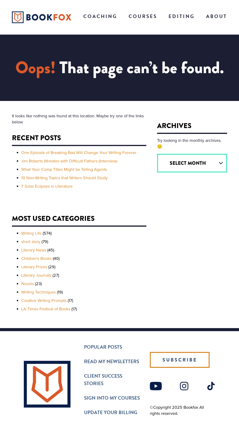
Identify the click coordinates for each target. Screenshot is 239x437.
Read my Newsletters (111, 361)
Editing (182, 16)
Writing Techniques (38, 292)
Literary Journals (36, 275)
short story (30, 242)
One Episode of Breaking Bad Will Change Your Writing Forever (79, 153)
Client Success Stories (103, 379)
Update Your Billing (110, 412)
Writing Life (31, 233)
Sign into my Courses (112, 398)
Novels (27, 284)
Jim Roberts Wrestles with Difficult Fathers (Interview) (69, 161)
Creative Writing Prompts (44, 300)
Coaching (100, 16)
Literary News (33, 250)
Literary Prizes (34, 267)
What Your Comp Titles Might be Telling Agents (64, 169)
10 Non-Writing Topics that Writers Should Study (64, 178)
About (216, 16)
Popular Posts (103, 347)
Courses (143, 16)
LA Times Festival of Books (45, 309)
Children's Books (36, 258)
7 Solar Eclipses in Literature (47, 186)
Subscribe (179, 359)
